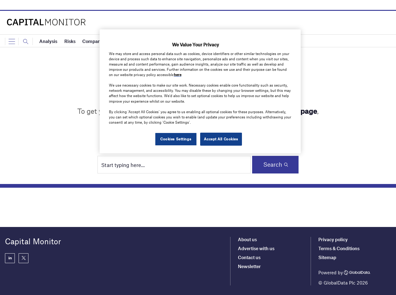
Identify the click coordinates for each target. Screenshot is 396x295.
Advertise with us (256, 248)
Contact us (249, 257)
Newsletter (249, 266)
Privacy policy (333, 239)
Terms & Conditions (338, 248)
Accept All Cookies (221, 139)
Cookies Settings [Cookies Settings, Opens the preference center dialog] (175, 139)
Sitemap (327, 257)
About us (247, 239)
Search (272, 164)
